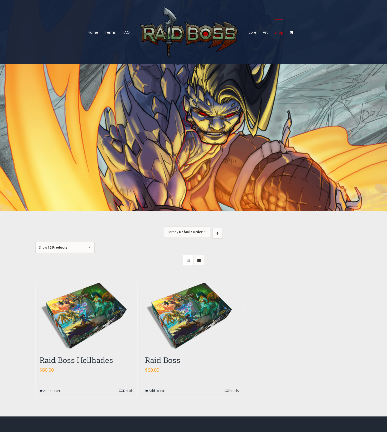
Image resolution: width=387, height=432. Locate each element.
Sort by (185, 232)
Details (128, 391)
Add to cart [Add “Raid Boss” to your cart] (157, 391)
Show (53, 247)
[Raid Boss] (192, 316)
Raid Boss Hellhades (76, 360)
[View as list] (198, 260)
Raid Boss (162, 360)
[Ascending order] (217, 233)
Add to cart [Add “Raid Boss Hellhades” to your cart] (51, 391)
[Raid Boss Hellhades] (86, 316)
